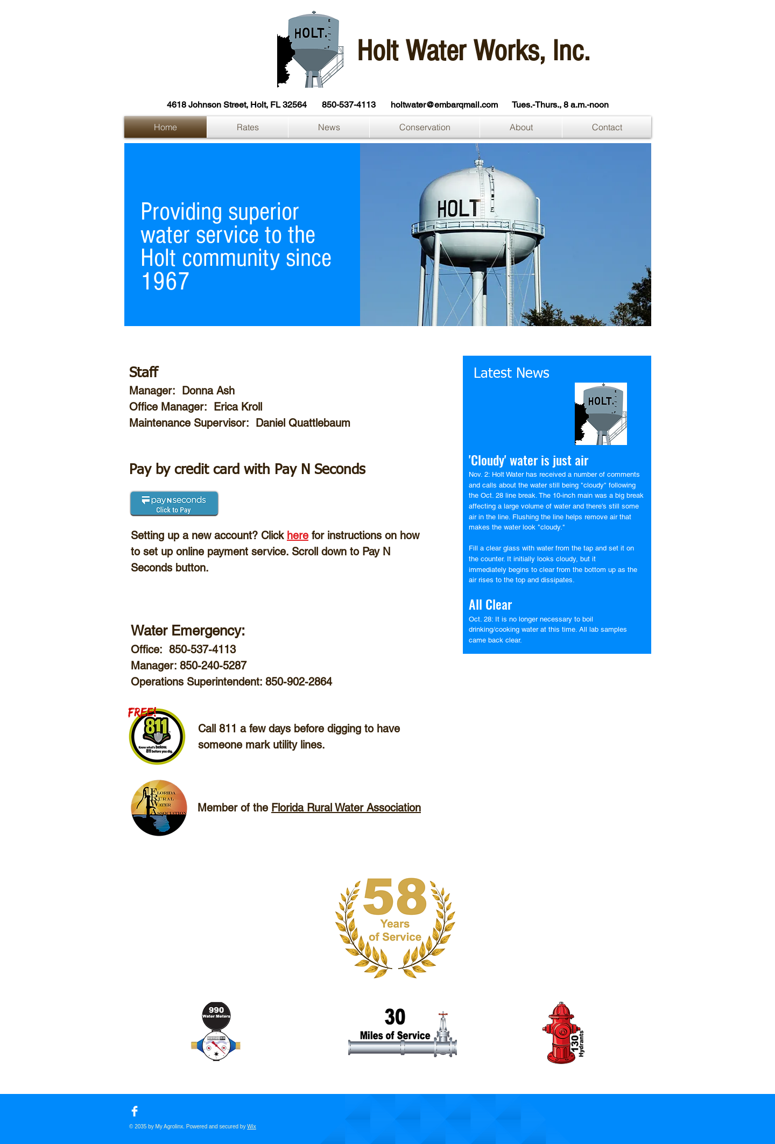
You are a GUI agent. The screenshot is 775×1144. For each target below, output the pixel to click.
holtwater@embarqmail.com (444, 105)
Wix (251, 1126)
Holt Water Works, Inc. (473, 51)
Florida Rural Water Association (346, 807)
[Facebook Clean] (134, 1111)
